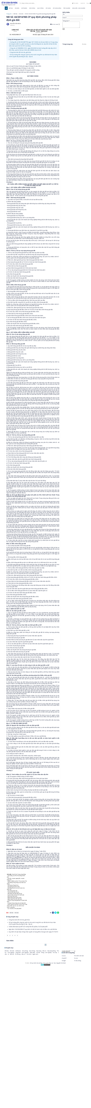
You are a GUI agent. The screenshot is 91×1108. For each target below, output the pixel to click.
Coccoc (64, 955)
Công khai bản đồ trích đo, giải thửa (20, 52)
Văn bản (17, 8)
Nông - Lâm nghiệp (46, 952)
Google (64, 960)
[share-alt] (50, 913)
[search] (27, 3)
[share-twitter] (55, 913)
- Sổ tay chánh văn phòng (35, 963)
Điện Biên (32, 952)
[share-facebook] (53, 913)
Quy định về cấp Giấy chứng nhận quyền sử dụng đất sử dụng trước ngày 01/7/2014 (33, 932)
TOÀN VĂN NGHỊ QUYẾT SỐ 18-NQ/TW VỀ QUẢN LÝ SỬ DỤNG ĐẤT (28, 927)
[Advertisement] (74, 36)
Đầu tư (44, 951)
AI (8, 954)
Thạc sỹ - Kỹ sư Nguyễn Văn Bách (57, 963)
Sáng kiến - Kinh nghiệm (78, 8)
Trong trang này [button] (68, 45)
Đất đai (11, 8)
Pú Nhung (18, 954)
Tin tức (76, 958)
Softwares (24, 8)
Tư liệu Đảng (77, 960)
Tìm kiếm (75, 3)
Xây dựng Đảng (57, 8)
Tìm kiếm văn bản (79, 955)
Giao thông (40, 8)
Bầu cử (24, 954)
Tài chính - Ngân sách (32, 954)
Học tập (55, 952)
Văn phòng (32, 8)
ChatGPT (64, 958)
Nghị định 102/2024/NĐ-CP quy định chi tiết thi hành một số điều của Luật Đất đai (33, 929)
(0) (7, 913)
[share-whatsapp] (58, 913)
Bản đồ (12, 954)
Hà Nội (38, 952)
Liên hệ (82, 3)
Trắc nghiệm (66, 8)
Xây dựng (48, 8)
